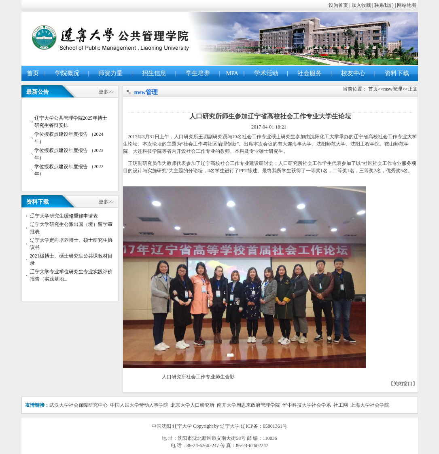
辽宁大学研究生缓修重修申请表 (64, 216)
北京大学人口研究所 (192, 405)
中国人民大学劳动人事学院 (139, 405)
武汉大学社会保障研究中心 (78, 405)
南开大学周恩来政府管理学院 (248, 405)
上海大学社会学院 (369, 405)
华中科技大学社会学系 (307, 405)
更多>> (106, 92)
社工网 (340, 405)
